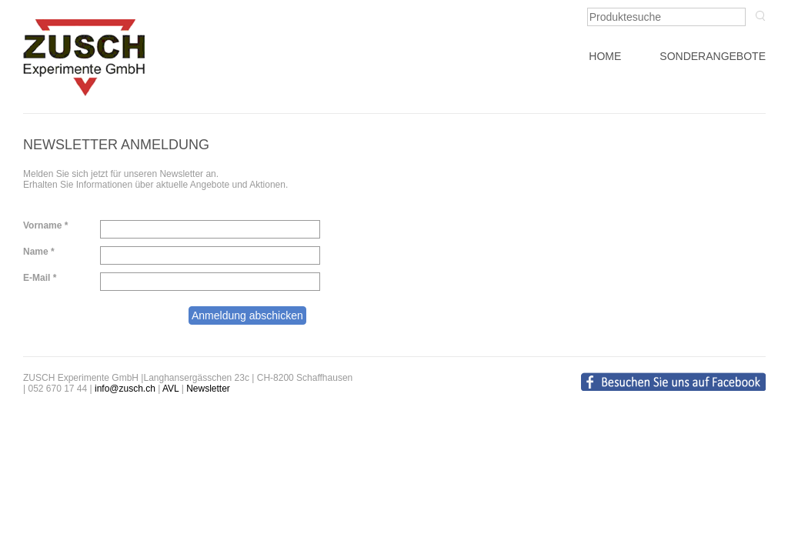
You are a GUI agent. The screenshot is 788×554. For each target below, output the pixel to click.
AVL (170, 388)
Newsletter (208, 388)
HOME (605, 56)
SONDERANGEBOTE (712, 56)
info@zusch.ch (125, 388)
